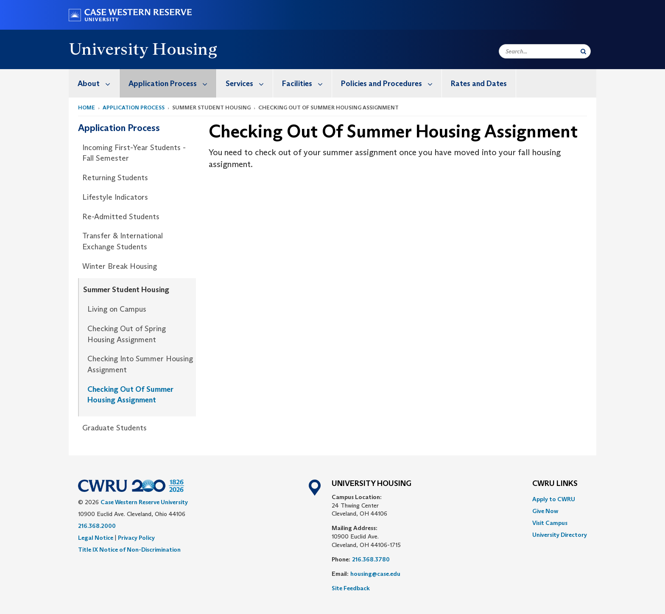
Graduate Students (114, 428)
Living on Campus (116, 309)
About (98, 83)
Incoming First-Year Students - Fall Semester (134, 153)
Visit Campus (549, 523)
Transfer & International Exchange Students (122, 241)
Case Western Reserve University (144, 502)
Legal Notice (95, 537)
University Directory (559, 535)
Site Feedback (351, 588)
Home (86, 107)
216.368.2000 (97, 526)
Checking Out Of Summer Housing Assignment (130, 395)
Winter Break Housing (119, 266)
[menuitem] (94, 83)
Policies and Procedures (391, 83)
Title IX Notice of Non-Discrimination (129, 549)
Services (249, 83)
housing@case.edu (375, 574)
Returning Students (115, 177)
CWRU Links (555, 484)
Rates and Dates (479, 83)
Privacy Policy (136, 537)
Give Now (545, 511)
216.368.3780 (371, 559)
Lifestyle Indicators (115, 197)
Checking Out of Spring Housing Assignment (126, 334)
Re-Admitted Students (120, 216)
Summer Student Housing (126, 289)
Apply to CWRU (553, 499)
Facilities (307, 83)
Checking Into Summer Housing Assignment (140, 364)
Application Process (172, 83)
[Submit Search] (583, 51)
